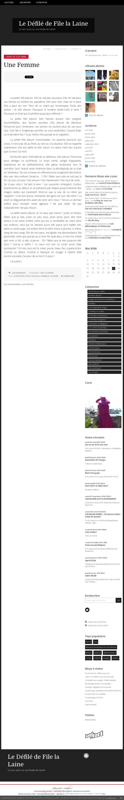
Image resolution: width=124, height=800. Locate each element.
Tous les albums (96, 115)
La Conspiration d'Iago (97, 307)
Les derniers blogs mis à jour (43, 791)
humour (97, 652)
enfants (97, 658)
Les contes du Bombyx (97, 327)
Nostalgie (47, 48)
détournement (110, 652)
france (88, 641)
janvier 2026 (90, 134)
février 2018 (90, 161)
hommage (45, 276)
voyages (106, 658)
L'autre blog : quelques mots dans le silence (103, 690)
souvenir (54, 276)
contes (88, 658)
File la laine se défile (96, 291)
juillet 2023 (89, 141)
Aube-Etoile (90, 576)
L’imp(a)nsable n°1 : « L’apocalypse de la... (103, 236)
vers (95, 641)
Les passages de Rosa (94, 697)
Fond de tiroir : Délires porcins (97, 673)
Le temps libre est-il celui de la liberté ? (103, 218)
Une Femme (21, 64)
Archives (25, 2)
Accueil (9, 2)
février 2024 (90, 137)
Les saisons (93, 336)
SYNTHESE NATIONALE (99, 215)
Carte (88, 382)
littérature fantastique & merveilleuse (101, 647)
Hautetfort (67, 788)
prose (28, 276)
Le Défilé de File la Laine (53, 23)
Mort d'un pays (92, 473)
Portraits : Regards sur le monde (98, 687)
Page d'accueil (61, 48)
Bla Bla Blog (93, 220)
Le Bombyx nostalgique (98, 323)
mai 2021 (88, 151)
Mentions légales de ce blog (45, 794)
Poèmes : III (76, 48)
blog (103, 794)
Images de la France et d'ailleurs (101, 299)
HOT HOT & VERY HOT (96, 486)
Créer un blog (57, 788)
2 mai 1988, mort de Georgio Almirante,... (103, 212)
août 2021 (89, 148)
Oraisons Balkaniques (97, 344)
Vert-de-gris (93, 372)
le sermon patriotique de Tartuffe (100, 206)
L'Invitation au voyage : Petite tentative (100, 680)
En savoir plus (111, 798)
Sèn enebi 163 (91, 230)
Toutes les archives (97, 166)
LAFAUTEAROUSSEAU (109, 183)
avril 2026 (89, 130)
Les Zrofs (89, 701)
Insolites (91, 303)
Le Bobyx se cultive (96, 311)
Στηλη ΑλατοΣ (90, 704)
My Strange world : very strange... (98, 683)
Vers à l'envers (47, 273)
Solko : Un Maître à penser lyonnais (99, 676)
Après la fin (90, 560)
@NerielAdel (90, 719)
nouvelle (35, 276)
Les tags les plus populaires (81, 791)
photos (89, 652)
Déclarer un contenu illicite (27, 794)
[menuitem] (10, 2)
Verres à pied (94, 348)
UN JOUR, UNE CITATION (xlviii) (100, 192)
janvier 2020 (90, 158)
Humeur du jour (95, 295)
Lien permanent (17, 273)
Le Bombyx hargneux (97, 319)
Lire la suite (113, 55)
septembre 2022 (91, 144)
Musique (92, 340)
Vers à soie (92, 356)
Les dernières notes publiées (62, 791)
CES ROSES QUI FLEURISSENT (100, 499)
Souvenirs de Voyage (95, 460)
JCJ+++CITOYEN (104, 189)
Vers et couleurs (95, 360)
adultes (115, 658)
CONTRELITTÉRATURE (99, 238)
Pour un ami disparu (95, 545)
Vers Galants (93, 364)
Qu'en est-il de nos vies (96, 445)
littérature (19, 276)
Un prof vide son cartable (95, 694)
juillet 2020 (89, 154)
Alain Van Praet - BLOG (95, 195)
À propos (41, 2)
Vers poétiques (94, 368)
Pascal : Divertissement (95, 224)
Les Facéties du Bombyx (98, 331)
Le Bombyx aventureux (97, 315)
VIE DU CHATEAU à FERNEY (98, 209)
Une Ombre (91, 532)
